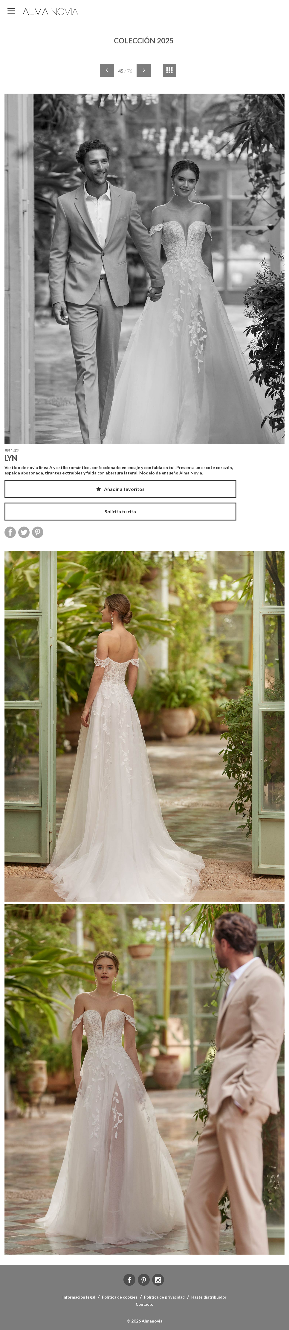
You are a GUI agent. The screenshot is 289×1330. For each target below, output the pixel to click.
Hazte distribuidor (209, 1297)
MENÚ (11, 11)
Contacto (144, 1304)
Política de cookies (119, 1297)
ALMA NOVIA (50, 11)
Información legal (78, 1297)
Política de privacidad (164, 1297)
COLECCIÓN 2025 (144, 40)
